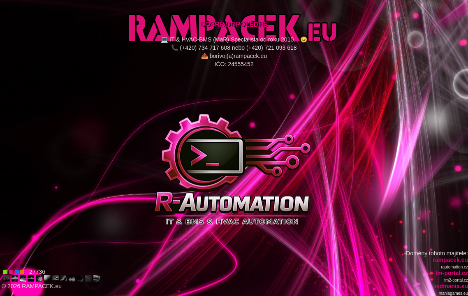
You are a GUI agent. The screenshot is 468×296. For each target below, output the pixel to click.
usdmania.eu (450, 286)
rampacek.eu (450, 260)
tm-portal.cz (452, 273)
